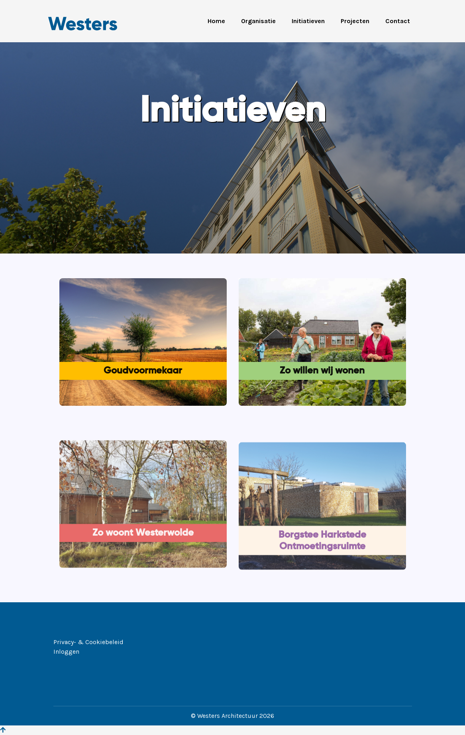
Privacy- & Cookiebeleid (88, 642)
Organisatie (258, 21)
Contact (397, 21)
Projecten (355, 21)
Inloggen (66, 651)
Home (216, 21)
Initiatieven (308, 21)
